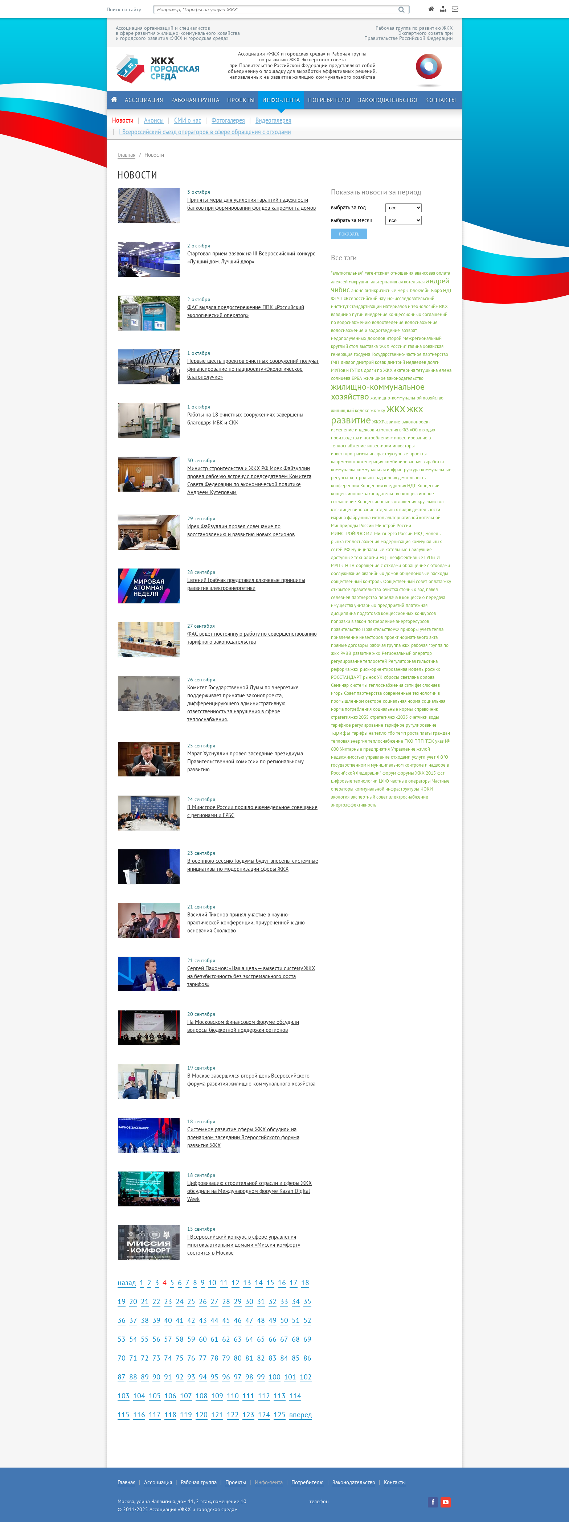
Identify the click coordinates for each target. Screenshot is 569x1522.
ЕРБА (357, 378)
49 (273, 1320)
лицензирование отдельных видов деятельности (390, 509)
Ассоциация (144, 99)
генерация (341, 354)
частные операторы (410, 781)
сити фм (413, 685)
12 (236, 1282)
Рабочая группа (195, 99)
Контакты (440, 99)
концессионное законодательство (366, 494)
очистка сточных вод (403, 589)
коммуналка (343, 470)
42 (191, 1320)
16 (282, 1282)
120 (202, 1414)
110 (233, 1395)
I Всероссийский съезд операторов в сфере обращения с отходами (205, 131)
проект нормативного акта (411, 637)
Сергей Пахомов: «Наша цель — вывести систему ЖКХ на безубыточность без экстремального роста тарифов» (251, 976)
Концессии (428, 486)
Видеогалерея (273, 120)
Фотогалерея (228, 120)
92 (180, 1377)
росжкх (432, 669)
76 (191, 1358)
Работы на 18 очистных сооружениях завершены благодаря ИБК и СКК (245, 418)
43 (203, 1320)
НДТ (384, 557)
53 (122, 1339)
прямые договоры (349, 645)
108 (202, 1395)
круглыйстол (431, 502)
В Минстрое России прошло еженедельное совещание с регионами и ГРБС (252, 811)
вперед (300, 1414)
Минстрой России (393, 525)
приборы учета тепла (421, 629)
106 (170, 1395)
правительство (346, 629)
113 (280, 1395)
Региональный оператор (407, 653)
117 (155, 1414)
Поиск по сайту (124, 9)
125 (280, 1414)
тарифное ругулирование (411, 725)
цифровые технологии (354, 781)
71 (133, 1358)
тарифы (341, 732)
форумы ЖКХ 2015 (416, 773)
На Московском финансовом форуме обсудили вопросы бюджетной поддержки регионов (243, 1025)
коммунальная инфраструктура (388, 470)
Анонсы (154, 120)
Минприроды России (352, 525)
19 (122, 1301)
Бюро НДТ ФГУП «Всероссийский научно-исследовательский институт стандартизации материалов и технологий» (391, 298)
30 (249, 1301)
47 (249, 1320)
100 (275, 1377)
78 (214, 1358)
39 (156, 1320)
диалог (348, 362)
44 (214, 1320)
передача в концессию (401, 597)
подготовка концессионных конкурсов (396, 613)
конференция (345, 486)
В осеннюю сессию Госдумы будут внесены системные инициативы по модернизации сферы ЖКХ (252, 864)
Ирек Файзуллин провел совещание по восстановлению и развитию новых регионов (241, 530)
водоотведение (388, 322)
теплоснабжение (385, 741)
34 (296, 1301)
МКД (419, 533)
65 (261, 1339)
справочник (426, 709)
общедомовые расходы (424, 573)
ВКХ (443, 306)
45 (226, 1320)
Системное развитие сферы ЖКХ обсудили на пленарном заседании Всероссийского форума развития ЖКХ (243, 1137)
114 (295, 1395)
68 (296, 1339)
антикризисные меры (387, 290)
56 (156, 1339)
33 (284, 1301)
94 (203, 1377)
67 (284, 1339)
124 (264, 1414)
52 (307, 1320)
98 (249, 1377)
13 (247, 1282)
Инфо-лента (281, 99)
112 (264, 1395)
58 (180, 1339)
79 (226, 1358)
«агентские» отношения (389, 273)
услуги (418, 757)
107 (186, 1395)
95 (214, 1377)
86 (307, 1358)
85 (296, 1358)
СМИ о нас (187, 120)
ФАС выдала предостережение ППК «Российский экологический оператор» (245, 311)
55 (145, 1339)
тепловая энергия (349, 741)
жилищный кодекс (350, 410)
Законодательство (387, 99)
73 (156, 1358)
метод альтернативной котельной (406, 517)
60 (203, 1339)
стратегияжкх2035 (350, 717)
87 (122, 1377)
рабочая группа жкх (389, 645)
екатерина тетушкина (416, 370)
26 (203, 1301)
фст (441, 773)
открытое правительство (356, 589)
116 (139, 1414)
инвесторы (404, 446)
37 (133, 1320)
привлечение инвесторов (357, 637)
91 (168, 1377)
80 (238, 1358)
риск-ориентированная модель (391, 669)
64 (249, 1339)
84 (284, 1358)
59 (191, 1339)
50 (284, 1320)
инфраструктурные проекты (398, 454)
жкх (395, 407)
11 (224, 1282)
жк (373, 410)
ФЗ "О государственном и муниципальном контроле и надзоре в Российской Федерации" (390, 765)
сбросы (391, 677)
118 (170, 1414)
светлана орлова (417, 677)
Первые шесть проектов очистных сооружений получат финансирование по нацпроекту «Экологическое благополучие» (253, 368)
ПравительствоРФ (380, 629)
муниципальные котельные (379, 549)
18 (305, 1282)
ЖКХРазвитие (386, 422)
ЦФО (384, 781)
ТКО (409, 741)
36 (122, 1320)
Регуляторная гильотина (413, 661)
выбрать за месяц (351, 220)
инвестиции (379, 446)
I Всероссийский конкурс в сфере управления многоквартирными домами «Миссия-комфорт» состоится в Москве (243, 1244)
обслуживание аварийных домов (364, 573)
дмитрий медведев (407, 362)
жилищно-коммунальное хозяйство (378, 391)
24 (180, 1301)
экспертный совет (369, 797)
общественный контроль (356, 581)
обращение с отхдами (378, 565)
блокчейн (420, 290)
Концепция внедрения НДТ (388, 486)
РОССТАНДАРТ (346, 677)
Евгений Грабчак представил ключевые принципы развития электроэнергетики (246, 584)
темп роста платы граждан (423, 733)
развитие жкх (366, 653)
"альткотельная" (347, 273)
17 (294, 1282)
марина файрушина (351, 517)
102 (306, 1377)
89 (145, 1377)
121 (217, 1414)
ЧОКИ (427, 789)
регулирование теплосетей (359, 661)
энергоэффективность (353, 805)
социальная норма (401, 701)
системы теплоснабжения (376, 685)
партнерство (364, 597)
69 (307, 1339)
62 (226, 1339)
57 (168, 1339)
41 (180, 1320)
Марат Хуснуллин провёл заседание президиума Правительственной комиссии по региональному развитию (245, 761)
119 (186, 1414)
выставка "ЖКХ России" (383, 346)
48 (261, 1320)
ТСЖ (429, 741)
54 (133, 1339)
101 (290, 1377)
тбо (391, 733)
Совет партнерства (363, 693)
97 (238, 1377)
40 (168, 1320)
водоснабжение (421, 322)
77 (203, 1358)
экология (340, 797)
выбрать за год (348, 207)
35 (307, 1301)
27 (214, 1301)
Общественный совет (405, 581)
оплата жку (440, 581)
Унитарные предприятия (365, 749)
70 (122, 1358)
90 (156, 1377)
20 (133, 1301)
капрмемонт (343, 462)
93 (191, 1377)
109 (217, 1395)
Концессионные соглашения (386, 502)
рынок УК (372, 677)
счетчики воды (424, 717)
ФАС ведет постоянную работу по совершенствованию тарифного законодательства (252, 637)
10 (212, 1282)
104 (139, 1395)
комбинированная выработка (414, 462)
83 (273, 1358)
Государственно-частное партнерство (410, 354)
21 (145, 1301)
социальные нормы (393, 709)
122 (233, 1414)
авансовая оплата (432, 273)
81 (249, 1358)
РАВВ (345, 653)
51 (296, 1320)
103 (124, 1395)
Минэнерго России (393, 533)
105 (155, 1395)
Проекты (240, 99)
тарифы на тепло (369, 733)
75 (180, 1358)
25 (191, 1301)
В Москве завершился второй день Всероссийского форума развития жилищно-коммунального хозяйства (251, 1079)
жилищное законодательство (393, 378)
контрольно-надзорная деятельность (388, 478)
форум (389, 773)
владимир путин (347, 314)
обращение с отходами (426, 565)
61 (214, 1339)
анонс (357, 290)
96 (226, 1377)
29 (238, 1301)
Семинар (340, 685)
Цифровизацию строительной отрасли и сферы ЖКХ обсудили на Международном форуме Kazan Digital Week (249, 1191)
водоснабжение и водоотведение (365, 330)
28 (226, 1301)
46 (238, 1320)
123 (248, 1414)
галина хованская (425, 346)
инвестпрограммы (349, 454)
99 (261, 1377)
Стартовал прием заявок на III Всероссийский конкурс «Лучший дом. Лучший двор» (251, 257)
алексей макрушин (350, 282)
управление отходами (387, 757)
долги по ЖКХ (378, 370)
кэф (335, 509)
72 (145, 1358)
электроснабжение (408, 797)
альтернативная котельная (398, 282)
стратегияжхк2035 (389, 717)
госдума (362, 354)
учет (431, 757)
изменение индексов (352, 430)
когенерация (370, 462)
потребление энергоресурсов (398, 621)
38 (145, 1320)
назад (127, 1282)
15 (270, 1282)
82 (261, 1358)
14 (259, 1282)
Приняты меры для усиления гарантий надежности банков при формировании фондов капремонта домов (251, 203)
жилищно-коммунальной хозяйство (407, 398)
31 (261, 1301)
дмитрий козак (371, 362)
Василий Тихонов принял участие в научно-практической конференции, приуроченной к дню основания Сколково (246, 922)
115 (124, 1414)
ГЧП (335, 362)
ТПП (419, 741)
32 (273, 1301)
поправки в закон (348, 621)
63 (238, 1339)
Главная (126, 154)
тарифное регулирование (357, 725)
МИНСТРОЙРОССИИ (352, 533)
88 (133, 1377)
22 (156, 1301)
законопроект (416, 422)
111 (248, 1395)
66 (273, 1339)
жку (381, 410)
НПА (350, 565)
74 (168, 1358)
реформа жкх (345, 669)
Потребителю (329, 99)
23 (168, 1301)
